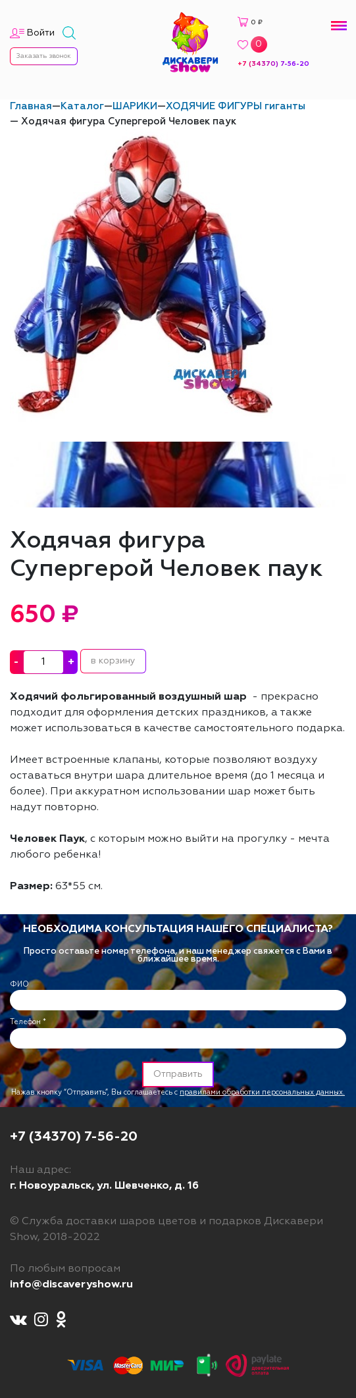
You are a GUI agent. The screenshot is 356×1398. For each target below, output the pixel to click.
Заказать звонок (43, 56)
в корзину (113, 660)
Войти (41, 33)
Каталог (82, 106)
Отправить (178, 1074)
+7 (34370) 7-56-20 (273, 64)
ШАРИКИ (135, 106)
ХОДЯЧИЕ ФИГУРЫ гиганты (235, 106)
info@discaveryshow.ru (71, 1285)
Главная (31, 106)
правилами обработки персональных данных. (262, 1092)
